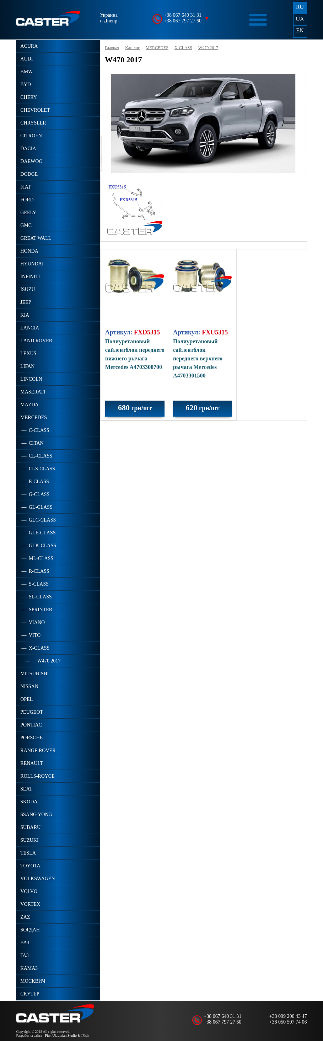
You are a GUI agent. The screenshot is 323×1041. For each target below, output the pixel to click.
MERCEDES (157, 47)
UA (300, 19)
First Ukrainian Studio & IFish (66, 1035)
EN (299, 30)
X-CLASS (183, 47)
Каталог (132, 47)
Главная (112, 47)
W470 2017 (208, 47)
